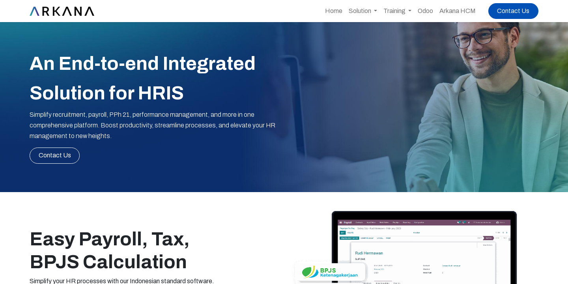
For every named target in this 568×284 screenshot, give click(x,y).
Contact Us (513, 10)
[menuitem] (334, 11)
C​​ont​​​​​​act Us (55, 155)
